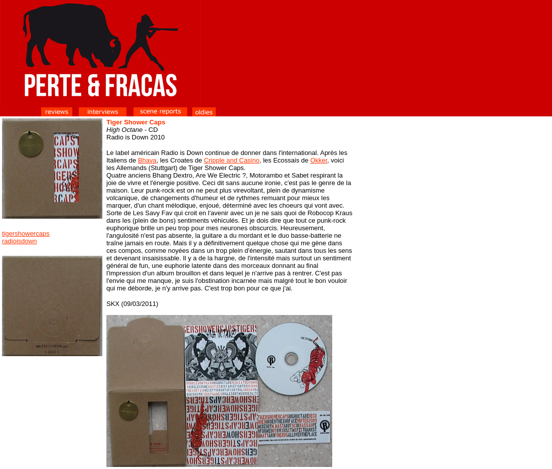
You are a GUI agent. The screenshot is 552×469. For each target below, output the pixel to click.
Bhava (147, 160)
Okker (318, 160)
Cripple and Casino (231, 160)
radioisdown (19, 241)
